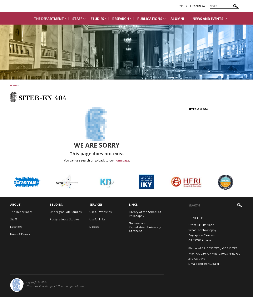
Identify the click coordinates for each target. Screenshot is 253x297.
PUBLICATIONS (149, 18)
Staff (13, 219)
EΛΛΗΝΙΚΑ (199, 6)
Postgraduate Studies (64, 219)
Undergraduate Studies (66, 212)
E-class (94, 227)
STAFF (77, 18)
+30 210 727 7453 (207, 253)
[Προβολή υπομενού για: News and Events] (225, 19)
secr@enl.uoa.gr (208, 264)
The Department (21, 212)
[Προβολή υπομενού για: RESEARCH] (131, 19)
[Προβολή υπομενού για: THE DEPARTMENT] (66, 19)
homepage (122, 160)
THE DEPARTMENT (49, 18)
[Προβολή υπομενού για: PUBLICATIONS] (164, 19)
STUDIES (97, 18)
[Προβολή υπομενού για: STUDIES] (106, 19)
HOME (13, 85)
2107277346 (226, 253)
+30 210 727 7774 (209, 248)
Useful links (97, 219)
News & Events (20, 234)
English (184, 6)
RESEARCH (120, 18)
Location (16, 227)
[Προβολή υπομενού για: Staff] (84, 19)
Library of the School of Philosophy (145, 214)
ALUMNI (177, 18)
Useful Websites (100, 212)
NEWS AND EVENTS (208, 18)
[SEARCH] (224, 6)
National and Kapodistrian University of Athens (145, 227)
